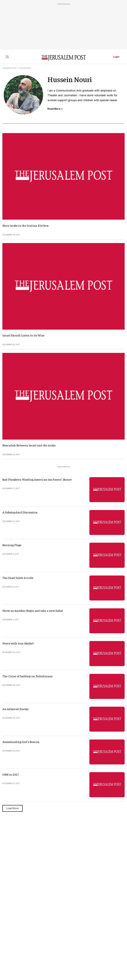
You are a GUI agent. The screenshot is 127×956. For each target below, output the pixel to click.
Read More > (55, 108)
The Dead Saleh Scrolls (17, 578)
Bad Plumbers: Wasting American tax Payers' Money (37, 479)
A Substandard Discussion (20, 512)
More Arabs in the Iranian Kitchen (25, 225)
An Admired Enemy (15, 709)
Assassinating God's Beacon (21, 742)
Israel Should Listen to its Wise (23, 335)
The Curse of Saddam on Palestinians (27, 676)
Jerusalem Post (9, 68)
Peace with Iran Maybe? (18, 643)
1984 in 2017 (10, 774)
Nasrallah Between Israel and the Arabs (29, 445)
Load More (12, 808)
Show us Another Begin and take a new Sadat (32, 610)
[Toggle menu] (7, 57)
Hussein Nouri (25, 68)
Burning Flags (11, 545)
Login (116, 56)
